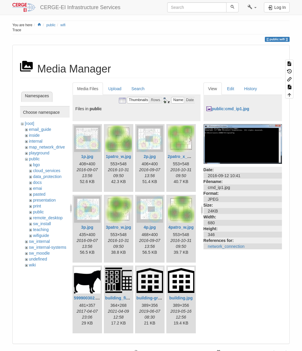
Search (138, 88)
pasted (39, 194)
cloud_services (46, 170)
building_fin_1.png (123, 298)
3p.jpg (87, 227)
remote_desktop (48, 217)
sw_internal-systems (47, 247)
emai (37, 188)
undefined (38, 259)
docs (37, 182)
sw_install (42, 223)
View (212, 88)
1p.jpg (87, 156)
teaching (41, 229)
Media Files (88, 88)
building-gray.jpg (153, 298)
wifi (62, 25)
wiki (32, 265)
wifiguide (41, 235)
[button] (252, 7)
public (50, 25)
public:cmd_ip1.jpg (231, 108)
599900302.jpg (88, 298)
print (37, 206)
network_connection (226, 246)
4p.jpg (150, 227)
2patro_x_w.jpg (183, 156)
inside (34, 135)
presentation (44, 200)
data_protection (47, 176)
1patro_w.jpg (118, 156)
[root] (29, 123)
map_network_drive (47, 147)
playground (39, 153)
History (250, 88)
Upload (114, 88)
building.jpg (181, 298)
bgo (36, 164)
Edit (230, 88)
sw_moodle (39, 253)
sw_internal (39, 241)
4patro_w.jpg (181, 227)
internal (35, 141)
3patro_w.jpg (118, 227)
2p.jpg (150, 156)
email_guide (40, 129)
